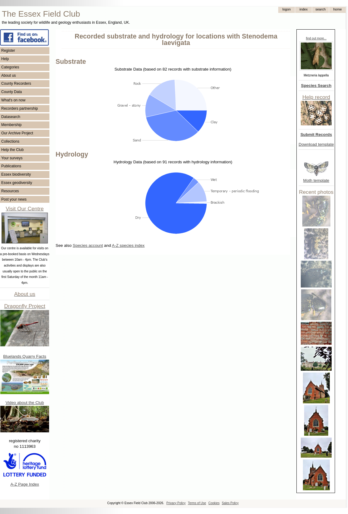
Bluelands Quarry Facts (24, 356)
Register (8, 50)
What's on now (13, 100)
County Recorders (16, 83)
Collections (10, 141)
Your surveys (12, 158)
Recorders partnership (19, 108)
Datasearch (10, 117)
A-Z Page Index (24, 484)
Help (5, 59)
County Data (11, 92)
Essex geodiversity (16, 183)
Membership (11, 125)
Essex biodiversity (16, 174)
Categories (10, 67)
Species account (88, 245)
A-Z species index (128, 245)
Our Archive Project (17, 133)
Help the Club (12, 150)
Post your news (14, 199)
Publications (11, 166)
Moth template (316, 180)
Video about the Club (25, 402)
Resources (10, 191)
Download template (316, 144)
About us (8, 75)
